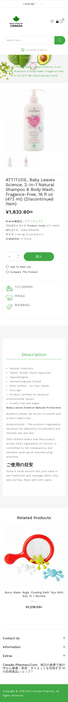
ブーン (34, 601)
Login (57, 21)
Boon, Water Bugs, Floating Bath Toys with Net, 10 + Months (34, 594)
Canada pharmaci (43, 691)
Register (53, 21)
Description (34, 354)
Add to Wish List (20, 266)
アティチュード (34, 221)
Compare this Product (24, 271)
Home (34, 62)
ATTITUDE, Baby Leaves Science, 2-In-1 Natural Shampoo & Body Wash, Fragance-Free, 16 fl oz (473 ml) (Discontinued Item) (34, 71)
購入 (39, 256)
